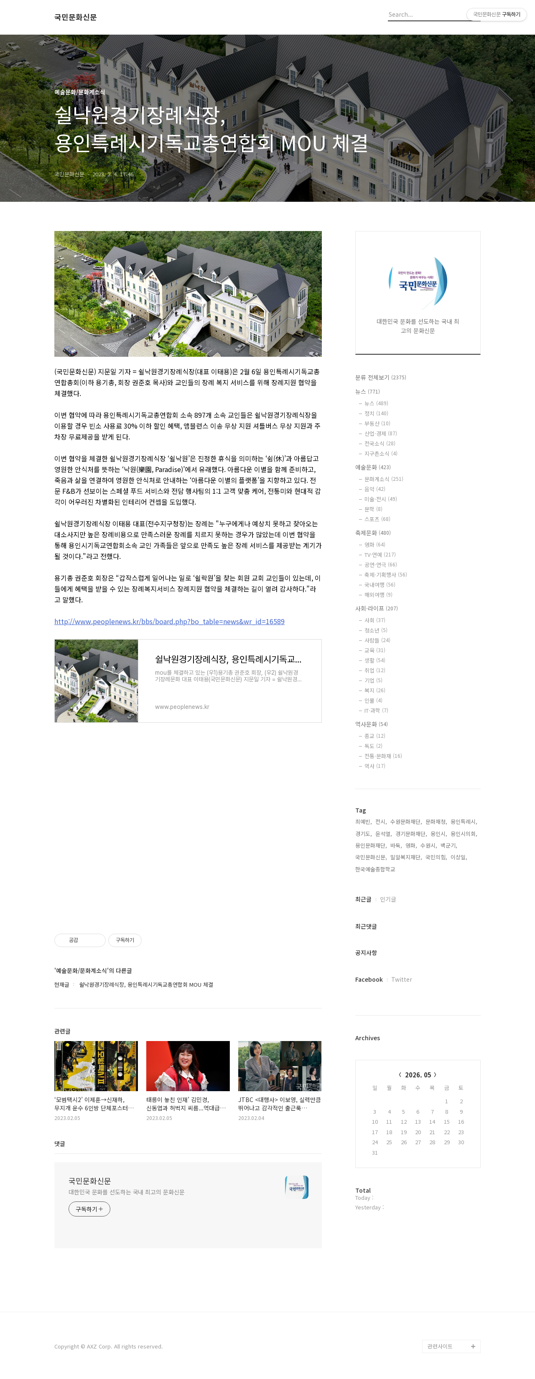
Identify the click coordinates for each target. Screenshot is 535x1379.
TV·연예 (380, 555)
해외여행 (378, 595)
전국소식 (379, 443)
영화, (411, 845)
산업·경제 (380, 433)
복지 (374, 690)
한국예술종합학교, (376, 869)
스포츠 (377, 519)
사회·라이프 (376, 608)
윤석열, (383, 834)
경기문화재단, (411, 834)
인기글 (388, 899)
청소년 (375, 630)
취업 (374, 670)
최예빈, (363, 821)
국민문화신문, (371, 857)
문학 (373, 509)
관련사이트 (440, 1346)
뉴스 (367, 391)
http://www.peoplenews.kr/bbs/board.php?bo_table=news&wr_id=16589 (169, 621)
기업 (373, 680)
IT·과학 (376, 710)
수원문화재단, (406, 821)
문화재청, (436, 821)
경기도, (363, 834)
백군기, (449, 845)
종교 (374, 736)
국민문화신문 (75, 17)
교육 (374, 650)
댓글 (59, 1143)
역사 (374, 766)
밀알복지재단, (406, 857)
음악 (374, 489)
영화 (374, 545)
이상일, (459, 857)
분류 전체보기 (380, 377)
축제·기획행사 (385, 575)
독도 (373, 746)
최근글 (363, 899)
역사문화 (371, 724)
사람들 (377, 640)
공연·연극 (380, 565)
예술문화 (373, 467)
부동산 (377, 423)
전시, (381, 821)
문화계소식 (383, 479)
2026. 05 (418, 1074)
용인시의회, (464, 834)
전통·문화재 (383, 756)
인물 (373, 700)
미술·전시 (380, 499)
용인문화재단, (371, 845)
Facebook (369, 979)
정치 (376, 413)
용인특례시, (464, 821)
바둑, (396, 845)
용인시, (439, 834)
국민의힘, (436, 857)
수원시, (428, 845)
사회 (374, 620)
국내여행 (379, 585)
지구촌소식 (380, 453)
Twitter (401, 979)
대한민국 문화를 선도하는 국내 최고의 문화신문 (127, 1192)
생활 (374, 660)
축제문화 (373, 532)
